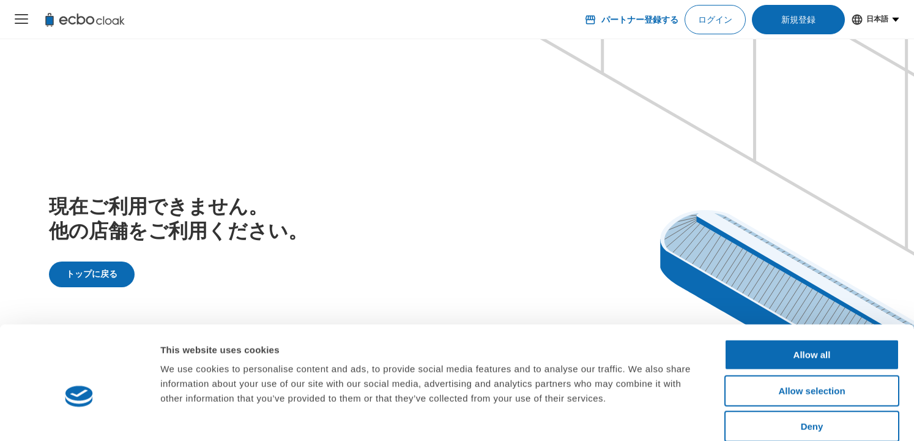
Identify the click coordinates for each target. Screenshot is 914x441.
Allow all (812, 291)
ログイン (715, 19)
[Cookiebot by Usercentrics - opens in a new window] (79, 417)
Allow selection (811, 327)
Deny (812, 363)
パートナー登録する (631, 19)
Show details (642, 417)
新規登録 (798, 19)
